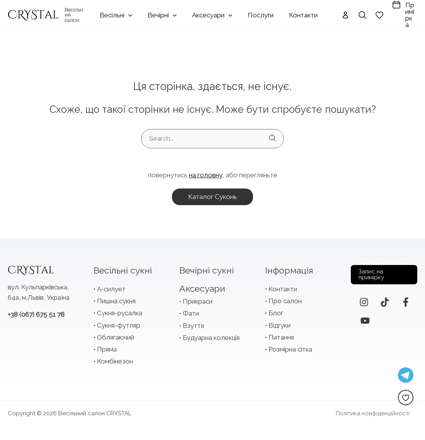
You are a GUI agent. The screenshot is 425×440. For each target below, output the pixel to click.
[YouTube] (365, 317)
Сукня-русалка (119, 310)
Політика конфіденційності (380, 410)
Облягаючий (115, 334)
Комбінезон (115, 358)
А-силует (111, 286)
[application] (141, 13)
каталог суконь (212, 193)
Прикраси (197, 298)
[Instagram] (364, 299)
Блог (276, 310)
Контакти (283, 286)
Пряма (107, 346)
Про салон (285, 298)
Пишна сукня (116, 298)
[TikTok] (385, 299)
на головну (206, 172)
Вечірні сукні (206, 267)
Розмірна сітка (290, 346)
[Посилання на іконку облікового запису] (332, 13)
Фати (191, 310)
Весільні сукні (123, 267)
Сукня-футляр (118, 322)
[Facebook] (405, 299)
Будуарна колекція (211, 334)
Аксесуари (202, 285)
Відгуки (280, 322)
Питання (281, 334)
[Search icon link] (349, 13)
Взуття (193, 322)
